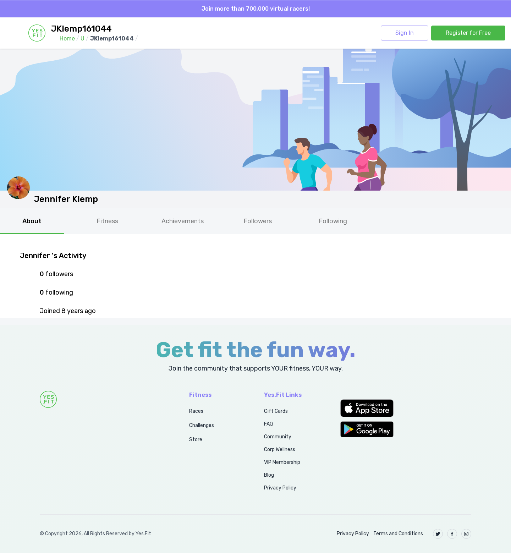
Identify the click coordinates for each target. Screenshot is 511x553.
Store (195, 440)
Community (277, 437)
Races (196, 411)
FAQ (268, 424)
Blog (269, 475)
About (32, 221)
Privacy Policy (280, 488)
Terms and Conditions (398, 534)
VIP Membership (282, 462)
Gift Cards (276, 411)
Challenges (201, 425)
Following (333, 221)
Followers (257, 221)
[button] (405, 408)
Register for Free (468, 32)
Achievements (182, 221)
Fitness (107, 221)
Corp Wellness (279, 450)
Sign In (404, 32)
